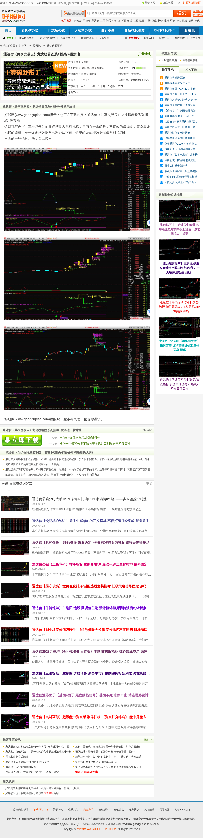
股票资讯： (134, 37)
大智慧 (78, 20)
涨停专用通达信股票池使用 (180, 138)
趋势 (160, 20)
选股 (108, 20)
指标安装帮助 (20, 809)
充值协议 (119, 809)
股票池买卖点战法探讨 (177, 83)
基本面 (122, 20)
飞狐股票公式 (67, 37)
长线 (135, 20)
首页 (8, 30)
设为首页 (150, 2)
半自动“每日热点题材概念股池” (79, 437)
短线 (129, 20)
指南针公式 (87, 37)
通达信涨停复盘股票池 (177, 132)
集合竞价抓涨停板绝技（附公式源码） (96, 761)
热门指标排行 (164, 30)
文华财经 (104, 37)
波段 (166, 20)
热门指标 (198, 15)
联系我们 (73, 809)
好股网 (22, 45)
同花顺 (86, 20)
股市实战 (195, 37)
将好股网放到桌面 (190, 2)
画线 (154, 20)
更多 (149, 484)
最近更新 (108, 30)
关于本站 (58, 809)
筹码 (197, 20)
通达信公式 (29, 30)
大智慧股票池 (47, 37)
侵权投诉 (66, 474)
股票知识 (164, 37)
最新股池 (168, 69)
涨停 (141, 20)
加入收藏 (168, 2)
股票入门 (149, 37)
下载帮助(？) (40, 809)
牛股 (148, 20)
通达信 (95, 20)
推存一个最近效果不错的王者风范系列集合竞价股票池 (94, 443)
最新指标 (198, 11)
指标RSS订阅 (182, 809)
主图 (102, 20)
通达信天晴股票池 (175, 77)
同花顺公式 (56, 30)
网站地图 (164, 809)
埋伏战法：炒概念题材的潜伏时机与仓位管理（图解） (105, 751)
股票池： (11, 37)
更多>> (148, 739)
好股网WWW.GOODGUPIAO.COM (97, 829)
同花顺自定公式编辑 (16, 756)
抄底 (178, 20)
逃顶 (184, 20)
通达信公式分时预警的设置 (20, 766)
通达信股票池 (26, 37)
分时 (114, 20)
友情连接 (149, 809)
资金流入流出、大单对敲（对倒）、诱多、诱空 (32, 771)
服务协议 (134, 809)
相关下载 (191, 69)
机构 (190, 20)
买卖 (172, 20)
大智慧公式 (83, 30)
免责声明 (88, 809)
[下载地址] (144, 54)
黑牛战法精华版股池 (176, 165)
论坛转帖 (146, 430)
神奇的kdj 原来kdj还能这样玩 (181, 176)
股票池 (189, 30)
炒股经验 (180, 37)
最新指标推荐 (134, 30)
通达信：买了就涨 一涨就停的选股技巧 (27, 761)
